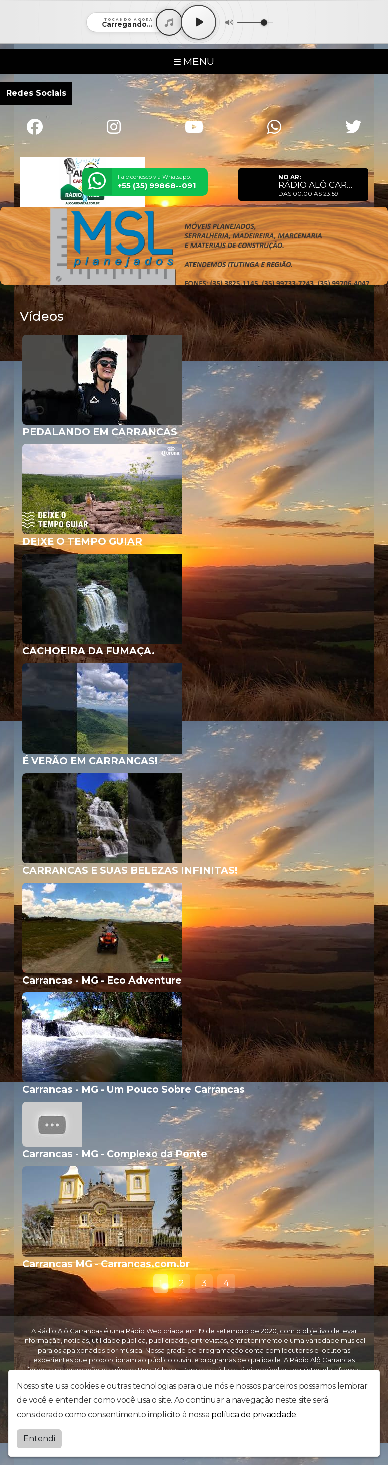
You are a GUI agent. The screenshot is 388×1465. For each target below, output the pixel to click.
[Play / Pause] (198, 22)
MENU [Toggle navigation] (194, 61)
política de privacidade (253, 1414)
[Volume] (255, 22)
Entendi (39, 1438)
